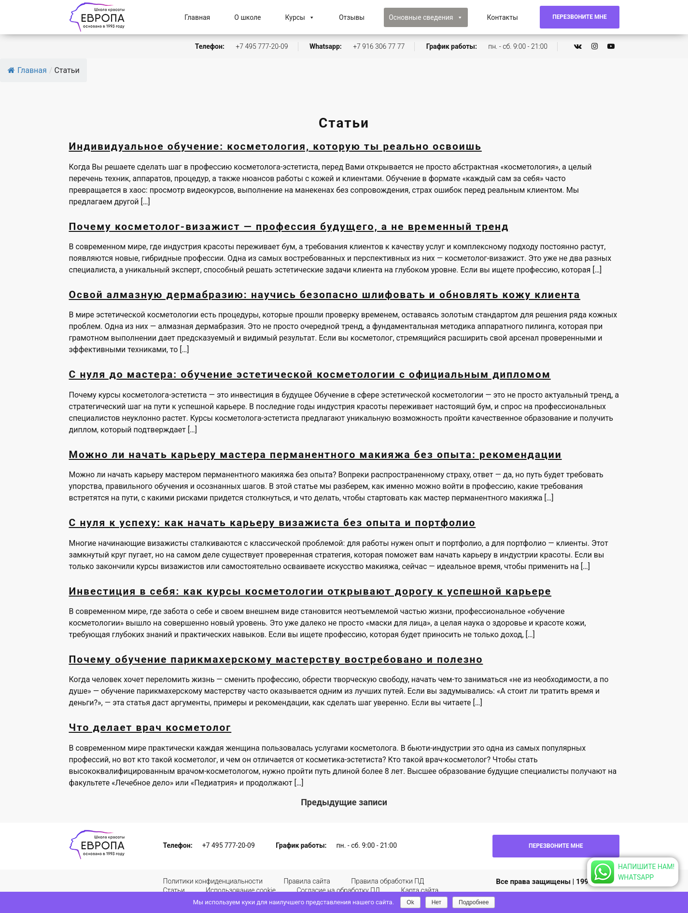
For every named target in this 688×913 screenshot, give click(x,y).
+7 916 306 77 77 (379, 46)
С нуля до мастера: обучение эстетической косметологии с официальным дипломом (310, 374)
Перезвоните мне (579, 17)
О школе (247, 17)
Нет (436, 902)
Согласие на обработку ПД (338, 890)
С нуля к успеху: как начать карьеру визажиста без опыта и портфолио (272, 522)
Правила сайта (307, 881)
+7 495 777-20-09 (262, 46)
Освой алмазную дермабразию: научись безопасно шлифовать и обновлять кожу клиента (324, 294)
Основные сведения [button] (426, 17)
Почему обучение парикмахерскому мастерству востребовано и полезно (276, 659)
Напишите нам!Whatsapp (646, 872)
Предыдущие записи (344, 802)
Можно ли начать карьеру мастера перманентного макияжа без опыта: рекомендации (315, 454)
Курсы (300, 17)
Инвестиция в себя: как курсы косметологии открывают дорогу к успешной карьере (310, 591)
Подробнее (474, 902)
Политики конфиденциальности (213, 881)
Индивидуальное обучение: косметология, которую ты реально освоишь (275, 146)
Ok (410, 902)
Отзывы (352, 17)
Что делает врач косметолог (150, 727)
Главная (197, 17)
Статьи (174, 890)
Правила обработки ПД (387, 881)
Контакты (502, 17)
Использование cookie (241, 890)
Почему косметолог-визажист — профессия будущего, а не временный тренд (289, 226)
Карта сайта (419, 890)
